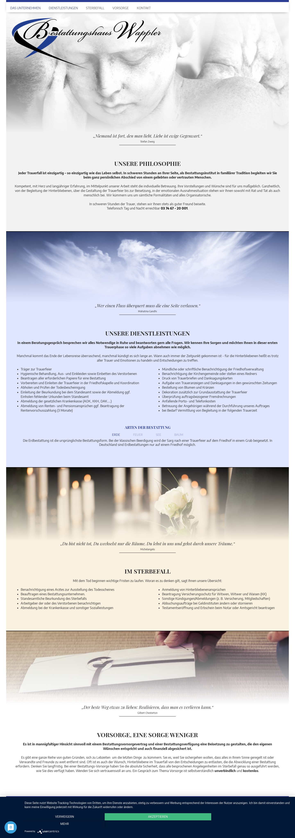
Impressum (262, 801)
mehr (251, 824)
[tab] (116, 435)
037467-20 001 (78, 800)
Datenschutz (278, 801)
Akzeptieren (158, 824)
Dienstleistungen (63, 8)
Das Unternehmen (25, 8)
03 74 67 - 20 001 (174, 208)
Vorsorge (120, 8)
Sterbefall (95, 8)
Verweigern (64, 824)
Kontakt (144, 8)
